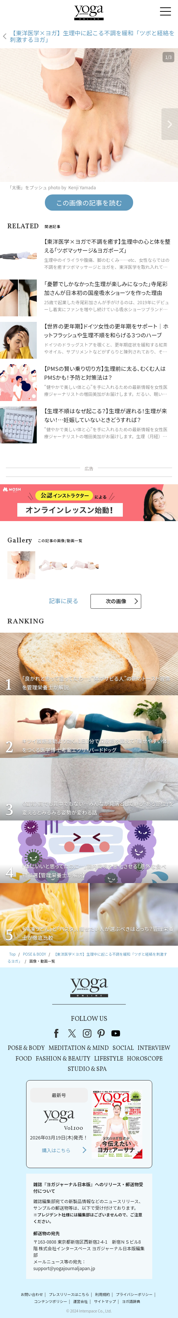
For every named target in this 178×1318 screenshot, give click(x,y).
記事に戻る (63, 600)
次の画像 (116, 601)
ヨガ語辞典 (131, 1301)
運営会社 (80, 1301)
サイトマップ (105, 1301)
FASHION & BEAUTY (63, 1059)
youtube (116, 1033)
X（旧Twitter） (73, 1033)
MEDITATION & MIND (79, 1048)
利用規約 (102, 1294)
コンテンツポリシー (50, 1301)
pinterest (101, 1033)
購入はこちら (56, 1150)
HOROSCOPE (145, 1059)
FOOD (23, 1059)
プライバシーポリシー (134, 1294)
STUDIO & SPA (87, 1069)
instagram (87, 1033)
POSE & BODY (26, 1048)
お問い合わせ (32, 1294)
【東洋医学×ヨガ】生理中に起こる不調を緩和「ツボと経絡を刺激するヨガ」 (92, 36)
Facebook (58, 1033)
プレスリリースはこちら (69, 1294)
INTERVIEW (154, 1048)
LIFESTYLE (108, 1059)
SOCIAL (123, 1048)
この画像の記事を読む (89, 202)
